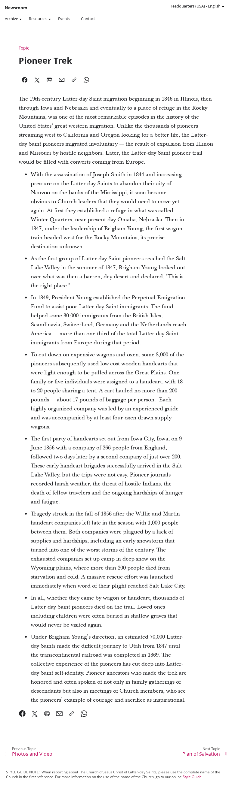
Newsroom (16, 8)
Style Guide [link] (192, 776)
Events (64, 18)
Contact (88, 18)
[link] (22, 714)
